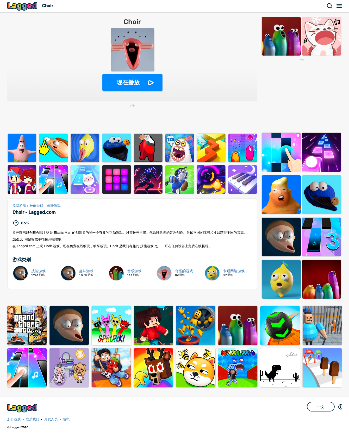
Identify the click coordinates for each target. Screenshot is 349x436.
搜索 (330, 6)
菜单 (339, 6)
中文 (321, 407)
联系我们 (32, 419)
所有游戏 (14, 419)
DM (340, 406)
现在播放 (128, 82)
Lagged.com (22, 408)
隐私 (66, 419)
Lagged (22, 6)
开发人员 (51, 419)
